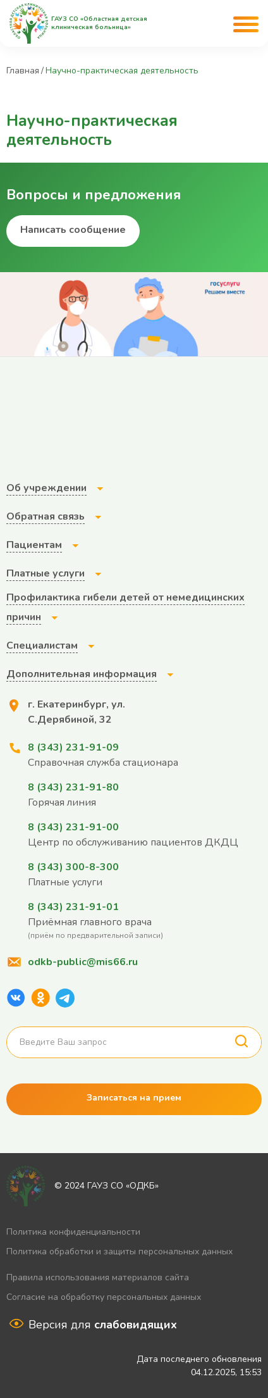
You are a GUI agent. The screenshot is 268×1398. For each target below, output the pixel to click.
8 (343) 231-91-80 (73, 787)
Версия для (102, 1324)
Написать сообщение (73, 230)
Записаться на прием (134, 1098)
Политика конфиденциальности (73, 1232)
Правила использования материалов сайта (97, 1277)
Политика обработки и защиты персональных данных (119, 1251)
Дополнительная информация (81, 674)
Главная (22, 71)
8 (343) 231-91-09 (73, 747)
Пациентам (34, 545)
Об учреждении (46, 488)
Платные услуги (45, 573)
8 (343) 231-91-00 (73, 827)
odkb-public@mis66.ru (83, 962)
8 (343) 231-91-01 (73, 907)
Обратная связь (45, 516)
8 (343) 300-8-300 (73, 867)
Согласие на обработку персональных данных (103, 1297)
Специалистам (42, 645)
